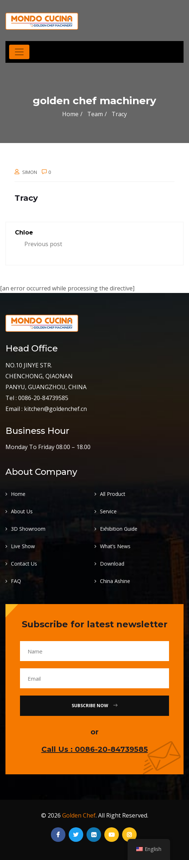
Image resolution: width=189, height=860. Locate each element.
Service (108, 511)
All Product (112, 493)
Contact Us (24, 563)
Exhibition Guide (118, 528)
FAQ (16, 581)
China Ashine (115, 581)
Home (70, 114)
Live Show (23, 546)
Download (112, 563)
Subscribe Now (94, 705)
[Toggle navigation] (19, 52)
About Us (22, 511)
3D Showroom (28, 528)
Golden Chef (79, 815)
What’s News (115, 546)
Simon (29, 172)
